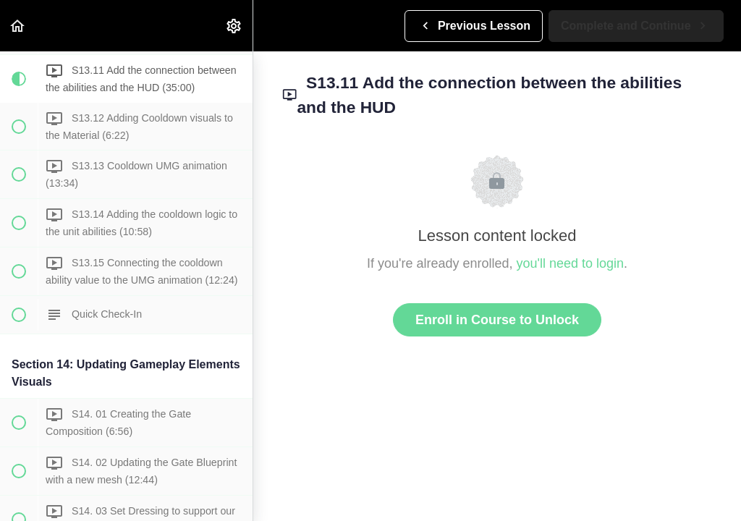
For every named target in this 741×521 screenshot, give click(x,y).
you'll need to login (570, 263)
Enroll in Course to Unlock (497, 320)
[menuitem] (234, 25)
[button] (18, 25)
